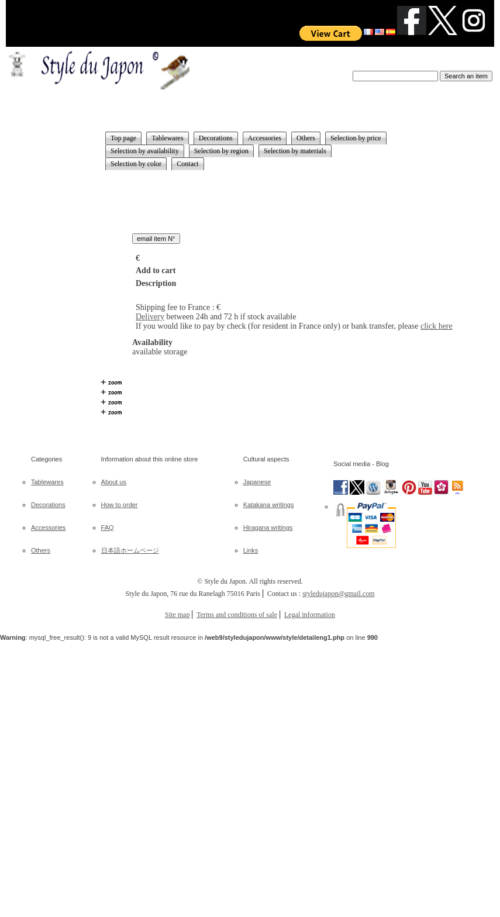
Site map (177, 615)
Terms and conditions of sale (236, 615)
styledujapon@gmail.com (338, 594)
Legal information (309, 615)
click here (436, 326)
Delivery (150, 316)
